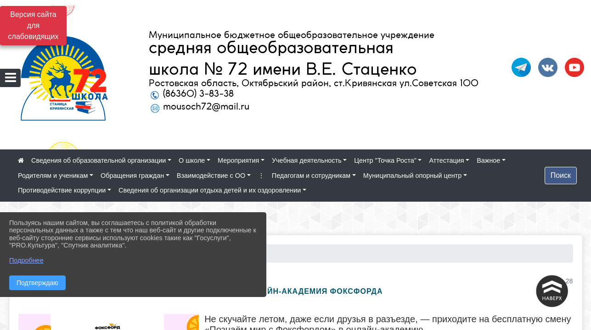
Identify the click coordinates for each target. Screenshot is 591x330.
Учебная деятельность (307, 160)
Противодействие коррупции (62, 190)
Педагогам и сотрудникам (311, 175)
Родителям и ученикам (53, 175)
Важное (488, 160)
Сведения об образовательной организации (98, 160)
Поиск (561, 175)
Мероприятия (238, 160)
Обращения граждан (132, 175)
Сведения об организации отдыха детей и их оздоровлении (209, 190)
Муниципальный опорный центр (412, 175)
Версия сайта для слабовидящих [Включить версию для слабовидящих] (33, 25)
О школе (192, 160)
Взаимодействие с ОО (211, 175)
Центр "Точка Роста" (385, 160)
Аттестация (446, 160)
